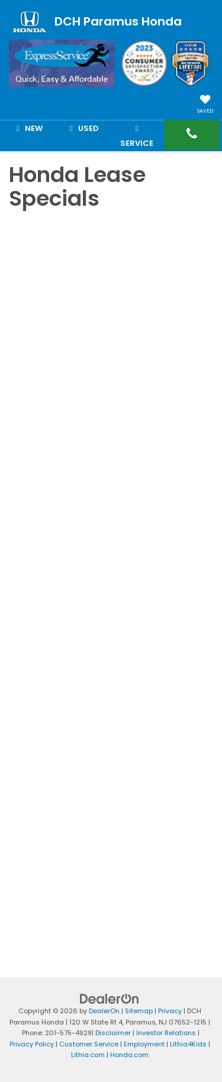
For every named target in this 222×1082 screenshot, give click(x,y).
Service (136, 136)
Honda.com (129, 1054)
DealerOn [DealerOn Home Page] (104, 1011)
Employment (144, 1044)
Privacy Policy (31, 1044)
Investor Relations (166, 1033)
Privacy (170, 1011)
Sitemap (139, 1011)
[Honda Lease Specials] (111, 571)
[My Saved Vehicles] (205, 105)
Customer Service (88, 1044)
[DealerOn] (109, 998)
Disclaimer (113, 1033)
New (27, 128)
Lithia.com (88, 1054)
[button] (191, 135)
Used (82, 128)
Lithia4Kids (188, 1044)
